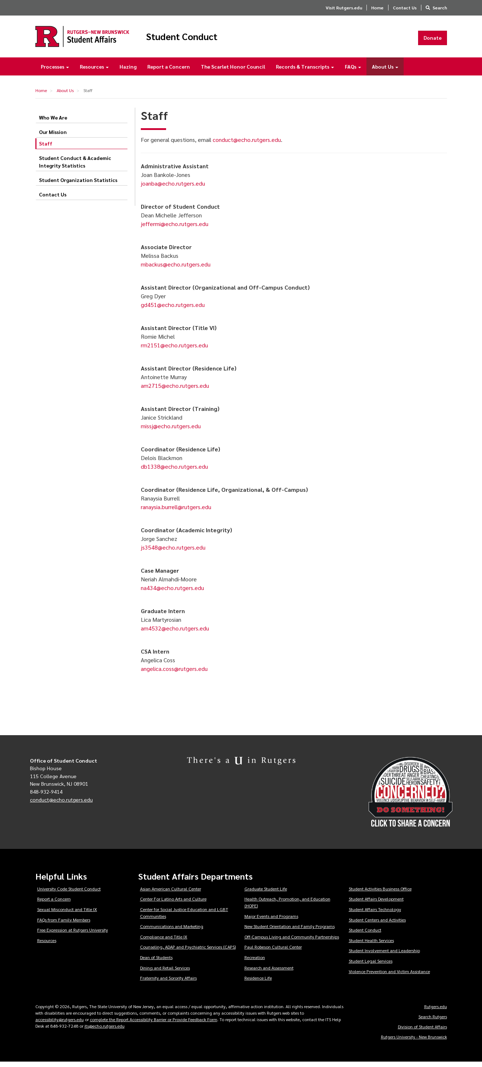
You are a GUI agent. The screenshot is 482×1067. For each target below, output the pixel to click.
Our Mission (53, 137)
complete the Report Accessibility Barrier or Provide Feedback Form (153, 1024)
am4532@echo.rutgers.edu (175, 633)
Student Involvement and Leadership (384, 955)
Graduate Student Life (265, 894)
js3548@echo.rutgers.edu (173, 552)
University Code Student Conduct (69, 894)
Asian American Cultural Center (170, 894)
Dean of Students (156, 962)
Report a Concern (168, 71)
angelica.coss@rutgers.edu (174, 673)
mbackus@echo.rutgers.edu (175, 269)
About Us (385, 71)
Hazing (128, 71)
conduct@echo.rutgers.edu (247, 144)
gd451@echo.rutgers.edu (173, 309)
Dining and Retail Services (165, 973)
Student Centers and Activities (377, 924)
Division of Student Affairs (422, 1032)
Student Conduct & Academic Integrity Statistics (75, 167)
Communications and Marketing (171, 931)
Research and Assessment (269, 973)
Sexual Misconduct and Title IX (67, 914)
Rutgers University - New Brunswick (414, 1042)
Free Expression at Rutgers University (72, 935)
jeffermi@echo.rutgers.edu (174, 228)
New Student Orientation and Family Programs (289, 931)
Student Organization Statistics (78, 185)
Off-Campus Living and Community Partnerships (291, 942)
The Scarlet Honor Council (233, 71)
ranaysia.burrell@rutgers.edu (176, 511)
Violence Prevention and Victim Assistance (389, 976)
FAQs (353, 71)
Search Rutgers (432, 1021)
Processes (55, 71)
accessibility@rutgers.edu (59, 1024)
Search (440, 7)
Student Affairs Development (376, 904)
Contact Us (405, 7)
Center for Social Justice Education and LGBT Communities (184, 917)
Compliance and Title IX (163, 942)
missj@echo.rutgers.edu (171, 430)
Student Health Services (371, 945)
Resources (94, 71)
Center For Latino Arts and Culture (173, 904)
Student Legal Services (370, 966)
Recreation (254, 962)
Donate (433, 40)
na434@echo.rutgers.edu (172, 592)
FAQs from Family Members (63, 924)
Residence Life (258, 983)
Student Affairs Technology (375, 914)
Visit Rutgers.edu (344, 7)
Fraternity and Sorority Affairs (168, 983)
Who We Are (53, 122)
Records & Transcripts (305, 71)
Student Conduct (206, 39)
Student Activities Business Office (380, 894)
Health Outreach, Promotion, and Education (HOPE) (287, 907)
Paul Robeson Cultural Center (273, 952)
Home (377, 7)
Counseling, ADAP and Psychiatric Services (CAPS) (188, 952)
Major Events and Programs (271, 921)
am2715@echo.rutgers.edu (175, 390)
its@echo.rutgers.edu (104, 1031)
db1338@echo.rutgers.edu (174, 471)
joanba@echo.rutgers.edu (173, 188)
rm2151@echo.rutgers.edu (174, 350)
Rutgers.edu (435, 1011)
